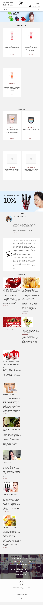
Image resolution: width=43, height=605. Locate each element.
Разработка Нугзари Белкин (21, 598)
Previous (21, 234)
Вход (37, 3)
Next (27, 234)
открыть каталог (9, 206)
